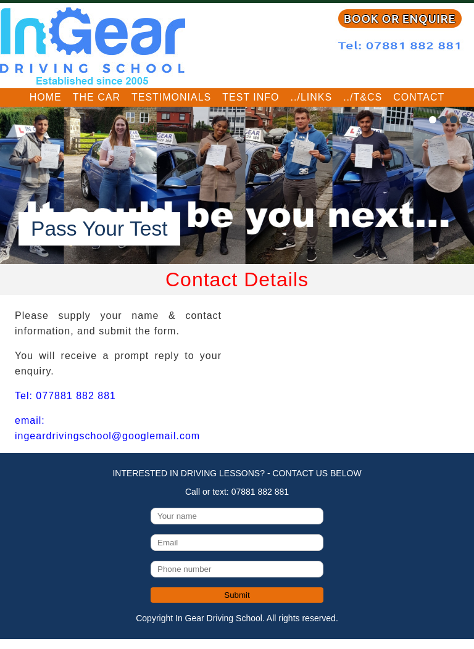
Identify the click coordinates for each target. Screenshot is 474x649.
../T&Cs (362, 97)
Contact (418, 97)
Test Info (250, 97)
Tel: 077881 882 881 (65, 396)
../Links (312, 97)
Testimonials (171, 97)
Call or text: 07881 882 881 (237, 492)
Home (46, 97)
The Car (96, 97)
